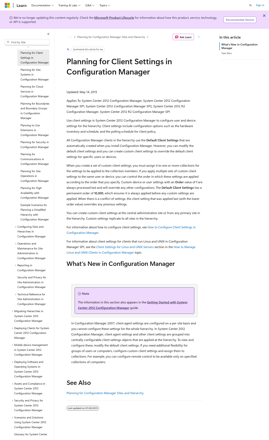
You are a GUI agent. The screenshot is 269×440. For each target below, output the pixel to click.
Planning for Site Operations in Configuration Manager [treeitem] (35, 176)
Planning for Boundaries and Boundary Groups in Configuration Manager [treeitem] (35, 111)
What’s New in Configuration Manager (239, 46)
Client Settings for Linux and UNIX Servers (125, 247)
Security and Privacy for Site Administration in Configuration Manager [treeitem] (31, 282)
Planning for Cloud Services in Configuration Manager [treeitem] (35, 91)
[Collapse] (48, 34)
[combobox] (27, 42)
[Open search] (250, 5)
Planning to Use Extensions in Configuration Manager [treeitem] (35, 130)
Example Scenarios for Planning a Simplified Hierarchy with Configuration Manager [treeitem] (35, 212)
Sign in (260, 5)
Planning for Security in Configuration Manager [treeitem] (35, 144)
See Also (226, 53)
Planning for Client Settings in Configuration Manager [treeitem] (35, 57)
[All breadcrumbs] (70, 37)
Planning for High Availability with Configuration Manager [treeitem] (35, 192)
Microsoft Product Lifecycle (114, 17)
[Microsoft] (7, 5)
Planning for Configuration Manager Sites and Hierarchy (111, 37)
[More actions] (199, 37)
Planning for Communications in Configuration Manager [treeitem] (35, 159)
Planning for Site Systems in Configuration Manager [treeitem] (35, 74)
